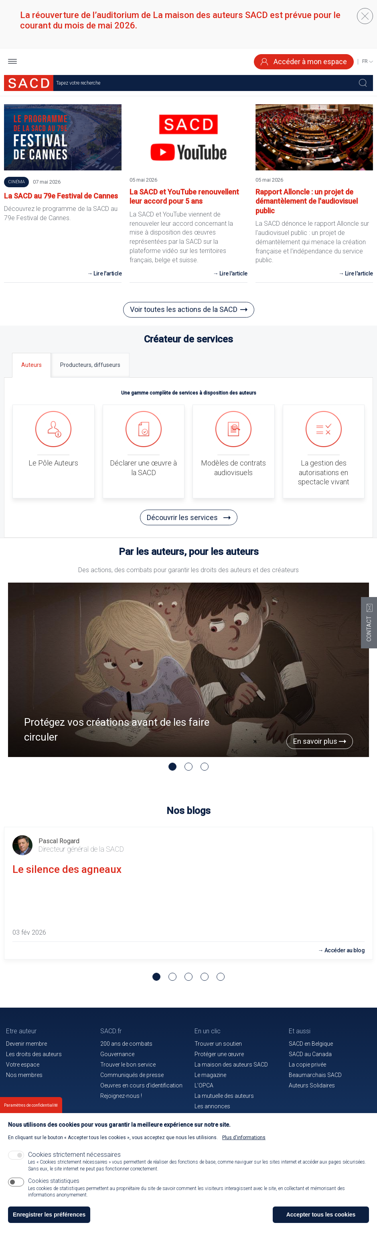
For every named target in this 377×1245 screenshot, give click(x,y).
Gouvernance (117, 1054)
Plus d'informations (244, 1137)
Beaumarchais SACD (315, 1075)
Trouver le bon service (128, 1064)
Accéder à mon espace (304, 61)
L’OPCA (204, 1085)
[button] (12, 62)
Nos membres (24, 1075)
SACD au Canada (310, 1054)
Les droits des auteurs (34, 1054)
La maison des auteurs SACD (231, 1064)
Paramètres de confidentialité (31, 1105)
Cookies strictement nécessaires (74, 1154)
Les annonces (212, 1106)
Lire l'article (107, 273)
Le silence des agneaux (67, 869)
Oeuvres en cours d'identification (141, 1085)
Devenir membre (26, 1044)
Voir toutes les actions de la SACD (183, 309)
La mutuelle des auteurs (224, 1096)
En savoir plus (319, 741)
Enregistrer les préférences (49, 1214)
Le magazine (210, 1075)
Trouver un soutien (218, 1044)
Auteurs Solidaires (312, 1085)
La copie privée (307, 1064)
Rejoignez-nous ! (121, 1096)
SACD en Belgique (311, 1044)
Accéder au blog (344, 950)
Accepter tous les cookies (321, 1214)
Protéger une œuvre (219, 1054)
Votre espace (22, 1064)
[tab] (31, 365)
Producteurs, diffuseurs (90, 365)
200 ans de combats (126, 1044)
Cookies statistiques (53, 1181)
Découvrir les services (189, 517)
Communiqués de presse (132, 1075)
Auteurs (31, 365)
